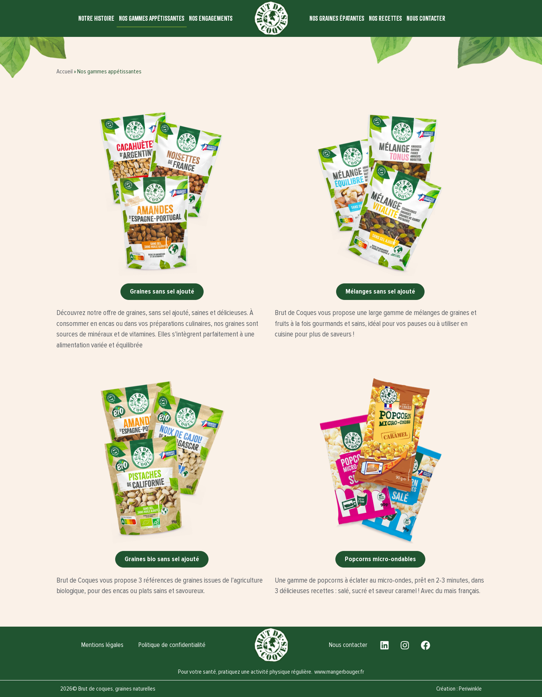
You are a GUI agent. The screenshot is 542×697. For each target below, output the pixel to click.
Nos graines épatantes (336, 18)
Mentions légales (102, 645)
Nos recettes (385, 18)
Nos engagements (211, 18)
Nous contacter (425, 18)
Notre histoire (96, 18)
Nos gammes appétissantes (151, 18)
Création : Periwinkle (459, 688)
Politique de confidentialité (172, 645)
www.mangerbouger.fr (339, 672)
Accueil (64, 71)
